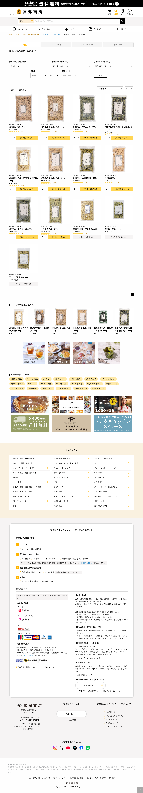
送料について (37, 559)
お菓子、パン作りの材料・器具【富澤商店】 (24, 35)
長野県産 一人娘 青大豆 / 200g (85, 178)
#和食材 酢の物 (81, 388)
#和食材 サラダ (17, 384)
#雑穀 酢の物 (91, 379)
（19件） (55, 131)
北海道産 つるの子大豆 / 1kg (52, 127)
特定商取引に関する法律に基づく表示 (84, 778)
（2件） (86, 183)
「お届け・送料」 (85, 563)
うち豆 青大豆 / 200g (49, 229)
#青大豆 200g (111, 384)
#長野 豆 (46, 379)
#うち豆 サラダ (98, 388)
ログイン (24, 549)
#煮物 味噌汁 (75, 379)
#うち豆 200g (32, 379)
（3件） (23, 185)
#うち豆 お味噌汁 (108, 379)
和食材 (45, 35)
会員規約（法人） (111, 723)
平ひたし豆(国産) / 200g (18, 277)
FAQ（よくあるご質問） (114, 716)
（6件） (23, 234)
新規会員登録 (35, 549)
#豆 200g (31, 384)
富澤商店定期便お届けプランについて (75, 559)
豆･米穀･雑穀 (56, 35)
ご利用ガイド (110, 712)
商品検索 (36, 778)
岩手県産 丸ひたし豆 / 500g (84, 127)
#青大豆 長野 (60, 379)
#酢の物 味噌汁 (64, 388)
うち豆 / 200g (110, 178)
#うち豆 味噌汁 (17, 388)
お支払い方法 (48, 572)
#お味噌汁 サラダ (94, 384)
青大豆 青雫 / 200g (113, 229)
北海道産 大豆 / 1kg (17, 127)
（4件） (55, 234)
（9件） (23, 131)
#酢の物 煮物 (61, 384)
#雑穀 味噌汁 (46, 384)
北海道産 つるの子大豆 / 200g (53, 178)
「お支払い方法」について (49, 667)
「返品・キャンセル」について (87, 658)
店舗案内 (103, 778)
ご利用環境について (83, 675)
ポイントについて (51, 559)
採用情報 (111, 778)
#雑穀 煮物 (32, 388)
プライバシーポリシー (113, 727)
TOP (29, 778)
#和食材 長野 (77, 384)
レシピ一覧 (46, 778)
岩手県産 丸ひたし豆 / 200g (20, 229)
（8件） (86, 131)
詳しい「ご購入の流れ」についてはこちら (36, 581)
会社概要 (71, 720)
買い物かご (25, 559)
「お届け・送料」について (26, 667)
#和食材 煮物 (47, 388)
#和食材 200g (16, 379)
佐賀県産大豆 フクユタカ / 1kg (86, 229)
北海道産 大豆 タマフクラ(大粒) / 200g (23, 179)
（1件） (118, 134)
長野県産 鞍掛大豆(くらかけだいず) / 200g (119, 128)
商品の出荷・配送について (30, 572)
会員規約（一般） (111, 719)
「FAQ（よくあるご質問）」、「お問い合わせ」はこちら (97, 691)
